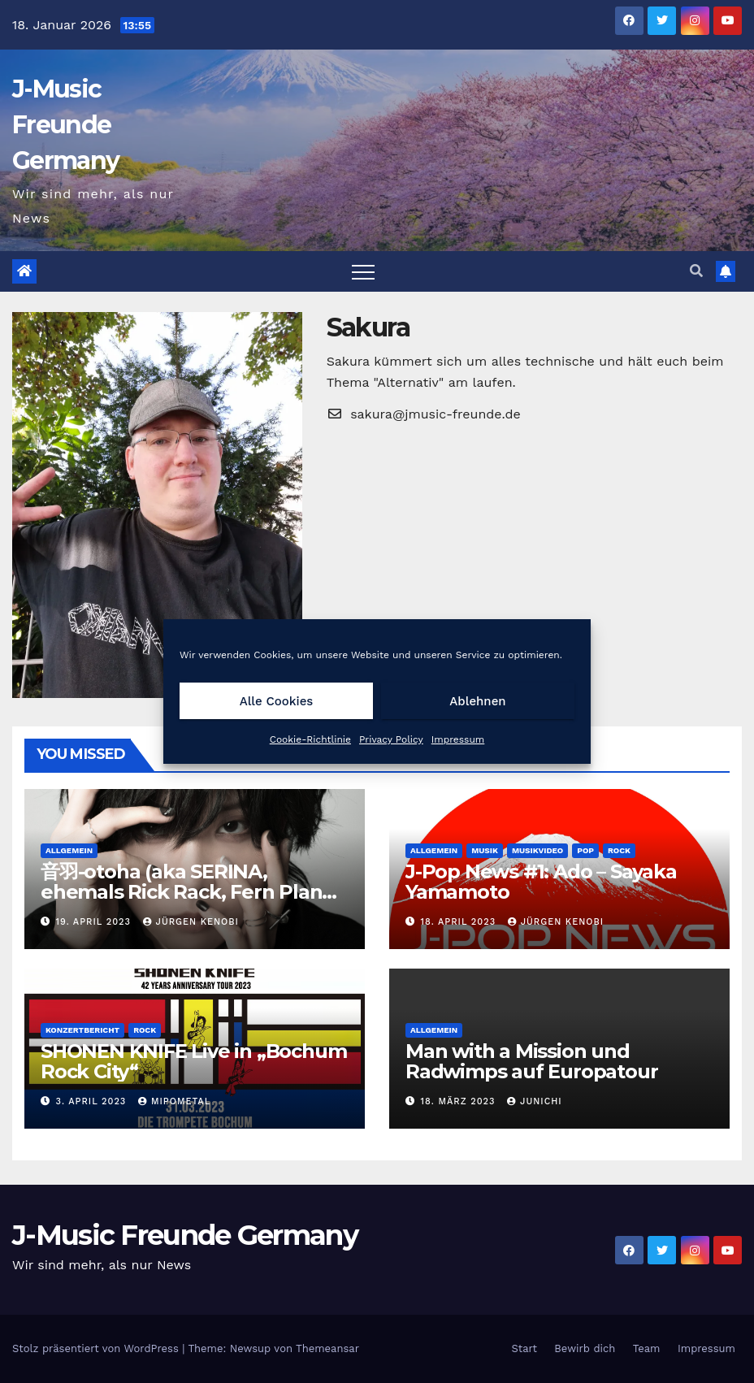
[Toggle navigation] (363, 271)
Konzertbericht (82, 1029)
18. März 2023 (460, 1101)
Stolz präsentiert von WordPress (97, 1348)
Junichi (534, 1101)
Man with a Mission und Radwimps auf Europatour (531, 1061)
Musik (484, 850)
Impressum (458, 739)
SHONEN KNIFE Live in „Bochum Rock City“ (193, 1061)
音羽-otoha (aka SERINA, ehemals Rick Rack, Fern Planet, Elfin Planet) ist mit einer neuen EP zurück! (194, 902)
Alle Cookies (277, 701)
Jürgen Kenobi (191, 922)
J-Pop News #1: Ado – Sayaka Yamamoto (541, 882)
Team (647, 1348)
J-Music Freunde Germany (65, 125)
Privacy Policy (391, 739)
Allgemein (69, 850)
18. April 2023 (460, 922)
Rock (619, 850)
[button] (696, 271)
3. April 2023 (93, 1101)
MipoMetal (174, 1101)
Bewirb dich (584, 1348)
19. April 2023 (95, 922)
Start (524, 1348)
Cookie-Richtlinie (310, 739)
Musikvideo (537, 850)
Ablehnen (477, 701)
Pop (585, 850)
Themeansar (327, 1348)
